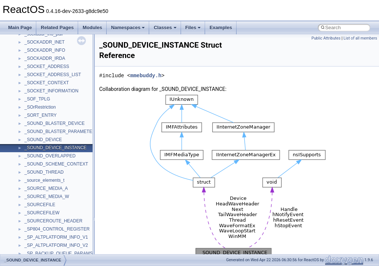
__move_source (40, 102)
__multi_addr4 (38, 158)
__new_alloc (36, 183)
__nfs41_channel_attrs (46, 248)
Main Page (20, 27)
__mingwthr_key (40, 85)
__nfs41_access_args (46, 199)
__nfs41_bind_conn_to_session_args (61, 215)
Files (193, 27)
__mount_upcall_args (45, 93)
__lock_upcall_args (43, 37)
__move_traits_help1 (45, 142)
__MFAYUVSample (43, 77)
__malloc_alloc (39, 53)
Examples (220, 27)
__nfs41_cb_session (44, 240)
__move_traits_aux (43, 118)
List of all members (360, 38)
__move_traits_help (43, 134)
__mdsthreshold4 (41, 69)
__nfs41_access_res (44, 207)
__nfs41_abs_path (42, 191)
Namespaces (128, 27)
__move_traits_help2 (45, 150)
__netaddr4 (35, 175)
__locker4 (34, 45)
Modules (92, 27)
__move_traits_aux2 (44, 126)
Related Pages (57, 27)
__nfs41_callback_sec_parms (53, 232)
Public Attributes (326, 38)
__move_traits (38, 110)
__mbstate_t (36, 61)
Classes (165, 27)
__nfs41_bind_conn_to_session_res (59, 223)
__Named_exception (44, 167)
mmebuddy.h (145, 75)
